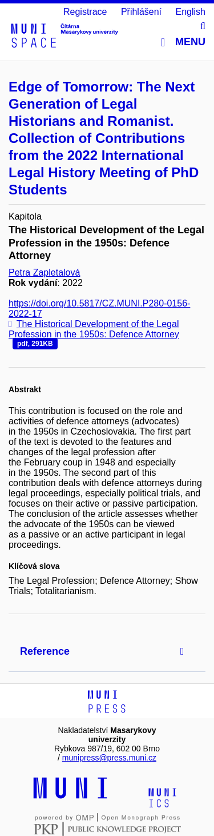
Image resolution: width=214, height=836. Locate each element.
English (190, 12)
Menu (183, 42)
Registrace (85, 12)
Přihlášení (141, 12)
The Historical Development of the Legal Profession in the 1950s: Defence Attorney (94, 334)
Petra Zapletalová (44, 272)
